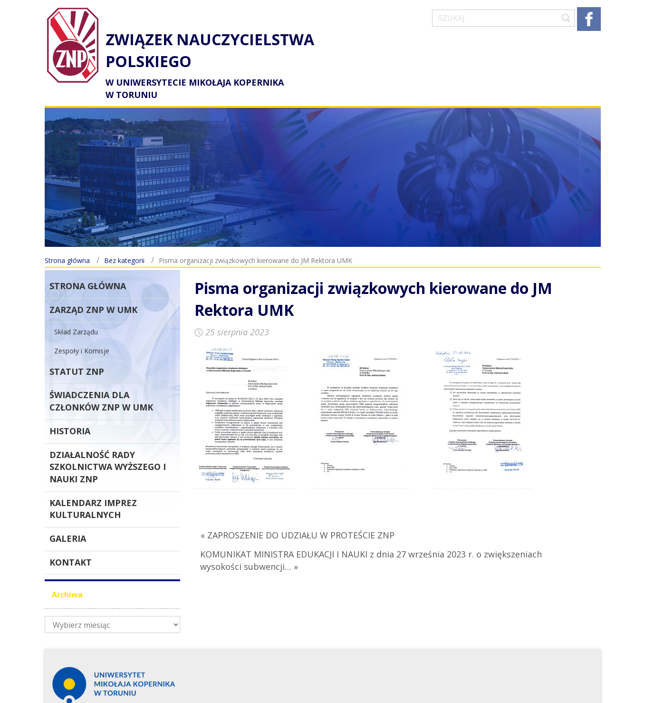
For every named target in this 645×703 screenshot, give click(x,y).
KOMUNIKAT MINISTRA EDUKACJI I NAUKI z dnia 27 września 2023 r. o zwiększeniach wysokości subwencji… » (371, 543)
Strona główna (67, 243)
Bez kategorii (124, 243)
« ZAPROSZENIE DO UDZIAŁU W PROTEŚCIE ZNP (298, 518)
